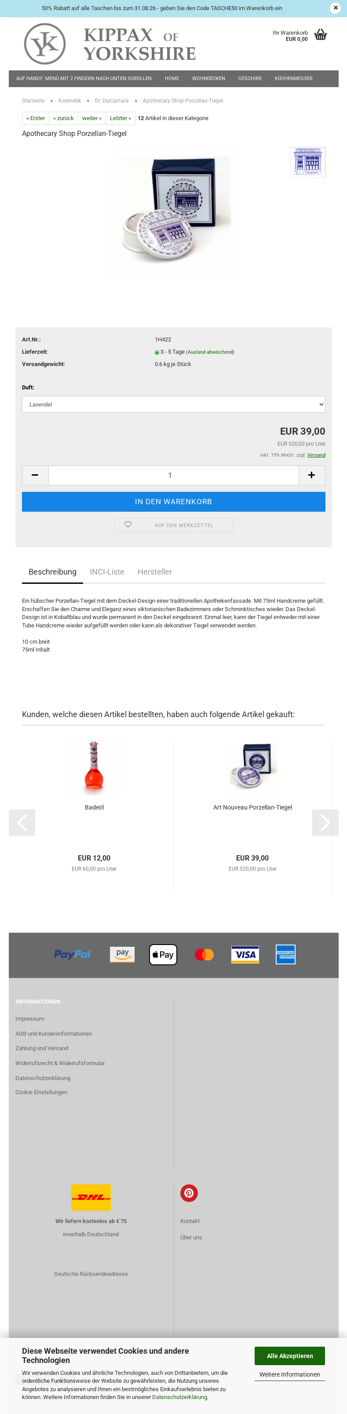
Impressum (29, 1018)
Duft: (28, 387)
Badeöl (94, 807)
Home (172, 78)
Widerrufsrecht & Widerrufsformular (60, 1063)
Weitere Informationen (289, 1374)
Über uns (191, 1237)
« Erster (35, 118)
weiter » (92, 118)
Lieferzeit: (35, 351)
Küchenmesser (294, 78)
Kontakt (190, 1221)
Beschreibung (53, 571)
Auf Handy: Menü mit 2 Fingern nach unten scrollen (84, 78)
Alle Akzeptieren (290, 1355)
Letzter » (120, 118)
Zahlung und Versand (41, 1048)
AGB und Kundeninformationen (53, 1033)
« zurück (63, 118)
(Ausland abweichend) (210, 352)
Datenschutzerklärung (179, 1397)
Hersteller (155, 571)
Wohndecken (208, 78)
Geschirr (250, 78)
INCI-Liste (107, 571)
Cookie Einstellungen (41, 1092)
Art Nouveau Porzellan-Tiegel (252, 807)
